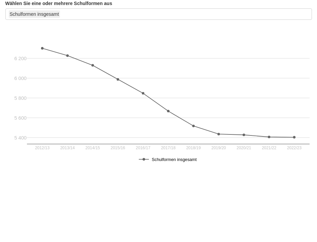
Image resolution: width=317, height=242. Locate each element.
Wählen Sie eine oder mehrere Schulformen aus (58, 3)
